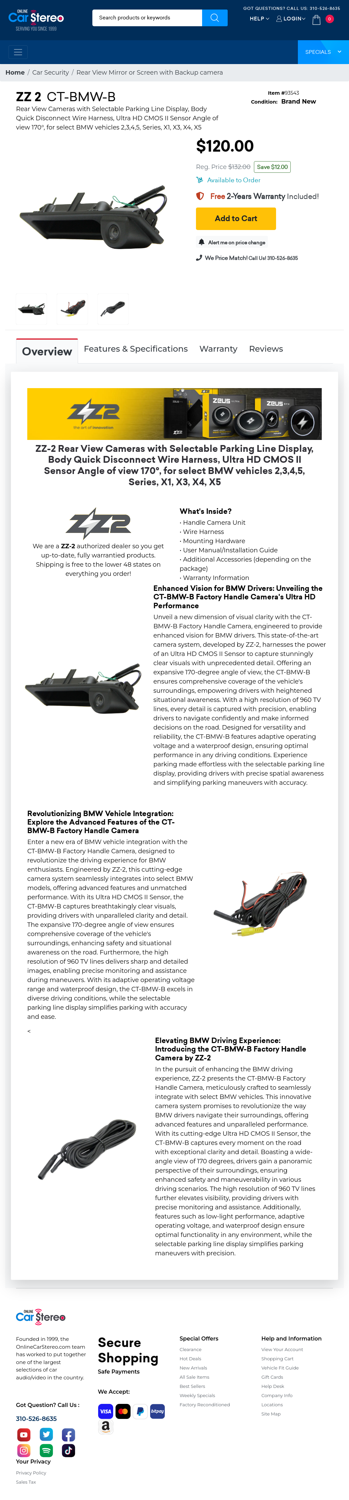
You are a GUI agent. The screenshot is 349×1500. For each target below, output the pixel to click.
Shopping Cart (277, 1358)
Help (257, 18)
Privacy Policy (31, 1472)
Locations (272, 1404)
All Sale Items (194, 1377)
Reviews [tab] (266, 349)
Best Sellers (192, 1386)
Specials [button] (323, 52)
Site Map (271, 1414)
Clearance (190, 1349)
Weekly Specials (197, 1395)
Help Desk (272, 1386)
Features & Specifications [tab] (136, 349)
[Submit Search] (215, 18)
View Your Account (282, 1349)
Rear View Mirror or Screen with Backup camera (149, 72)
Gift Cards (272, 1377)
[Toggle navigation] (18, 52)
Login (293, 18)
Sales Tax (26, 1482)
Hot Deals (190, 1358)
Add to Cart (236, 218)
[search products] (147, 18)
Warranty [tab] (218, 349)
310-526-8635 (325, 8)
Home (15, 72)
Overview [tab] (47, 351)
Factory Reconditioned (205, 1404)
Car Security (50, 72)
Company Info (276, 1395)
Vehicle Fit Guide (280, 1368)
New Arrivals (193, 1368)
